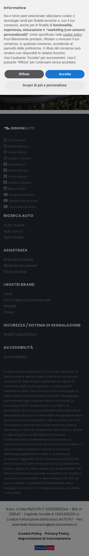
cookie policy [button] (72, 34)
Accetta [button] (65, 74)
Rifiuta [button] (24, 74)
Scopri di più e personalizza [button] (44, 85)
